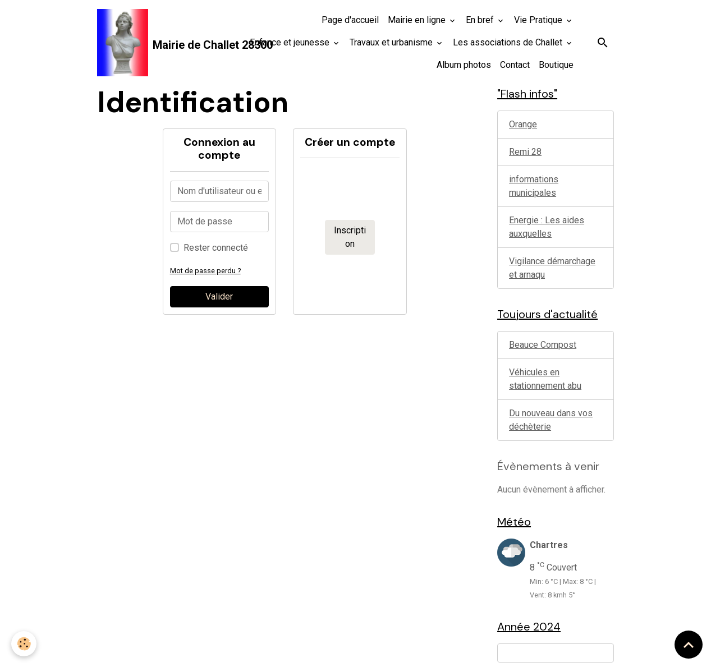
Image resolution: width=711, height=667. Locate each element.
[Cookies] (23, 643)
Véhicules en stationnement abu (545, 379)
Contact (515, 64)
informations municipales (533, 186)
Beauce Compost (542, 344)
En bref (481, 20)
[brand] (159, 42)
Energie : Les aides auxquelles (546, 227)
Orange (523, 124)
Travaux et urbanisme (392, 42)
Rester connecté (216, 247)
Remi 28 (525, 151)
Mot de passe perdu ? (205, 270)
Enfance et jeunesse (291, 42)
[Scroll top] (689, 645)
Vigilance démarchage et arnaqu (552, 268)
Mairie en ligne (418, 20)
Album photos (464, 64)
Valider (219, 296)
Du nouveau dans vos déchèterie (551, 420)
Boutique (556, 64)
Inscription (350, 237)
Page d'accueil (350, 20)
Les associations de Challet (509, 42)
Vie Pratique (539, 20)
